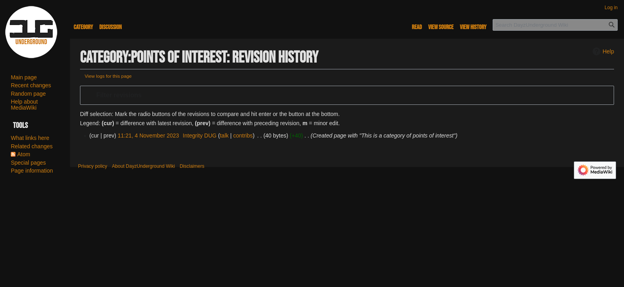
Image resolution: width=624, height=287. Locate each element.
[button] (347, 95)
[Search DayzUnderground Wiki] (555, 25)
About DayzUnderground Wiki (143, 166)
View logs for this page (108, 76)
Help (602, 51)
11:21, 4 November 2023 (148, 135)
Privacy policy (92, 166)
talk (224, 135)
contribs (243, 135)
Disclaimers (191, 166)
